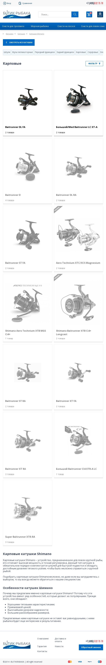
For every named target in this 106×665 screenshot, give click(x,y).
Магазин (9, 34)
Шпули (7, 52)
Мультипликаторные (22, 52)
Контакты (42, 651)
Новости (59, 646)
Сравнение (27, 3)
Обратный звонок (91, 647)
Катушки (21, 34)
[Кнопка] (100, 14)
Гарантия (42, 646)
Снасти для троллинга (13, 26)
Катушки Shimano (36, 34)
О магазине (43, 638)
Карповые (81, 52)
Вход (9, 3)
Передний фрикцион (45, 52)
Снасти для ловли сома (92, 26)
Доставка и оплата (60, 640)
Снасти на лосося (66, 26)
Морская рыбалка (40, 26)
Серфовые (93, 52)
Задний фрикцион (65, 52)
